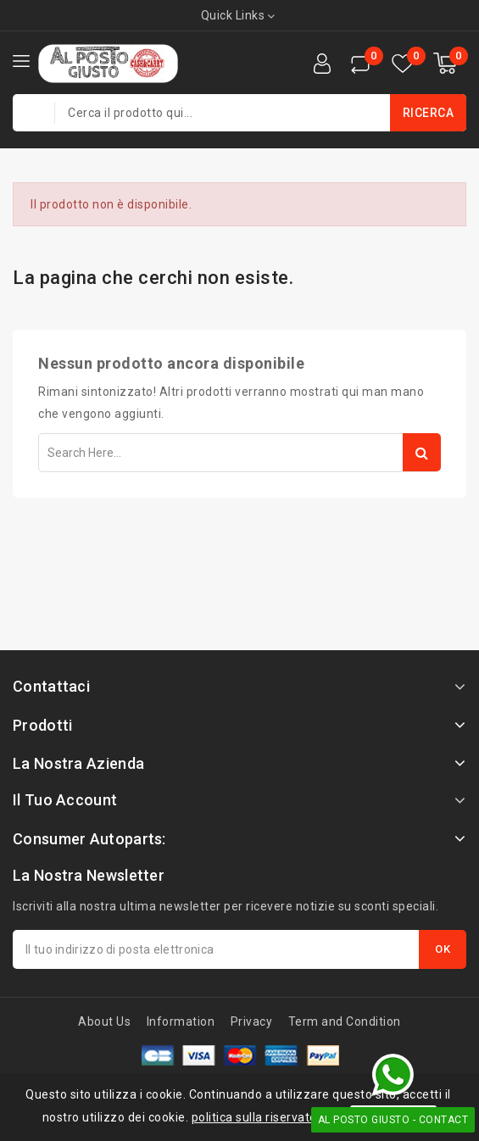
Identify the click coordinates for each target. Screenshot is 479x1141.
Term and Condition (344, 1021)
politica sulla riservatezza (265, 1117)
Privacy (252, 1021)
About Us (104, 1021)
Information (181, 1021)
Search (422, 452)
